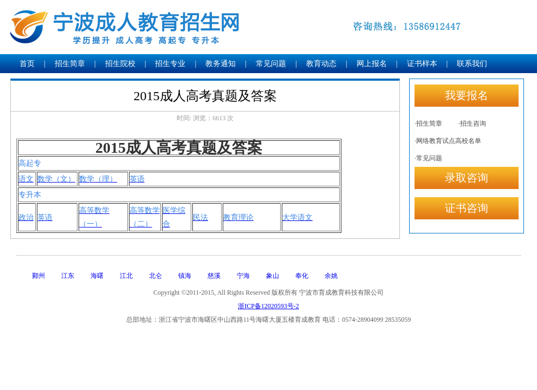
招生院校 (120, 64)
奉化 (301, 276)
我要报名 (466, 95)
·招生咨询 (472, 123)
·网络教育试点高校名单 (448, 141)
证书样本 (422, 64)
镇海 (184, 276)
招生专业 (170, 64)
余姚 (331, 276)
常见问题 (271, 64)
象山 (272, 276)
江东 (67, 276)
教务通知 (220, 64)
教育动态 (321, 64)
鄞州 (38, 276)
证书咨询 (466, 208)
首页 (27, 64)
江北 (126, 276)
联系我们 (472, 64)
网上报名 (372, 64)
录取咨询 (466, 178)
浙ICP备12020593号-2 (268, 306)
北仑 (155, 276)
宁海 (243, 276)
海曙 (96, 276)
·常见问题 (428, 158)
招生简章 (70, 64)
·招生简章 (428, 123)
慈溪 (214, 276)
